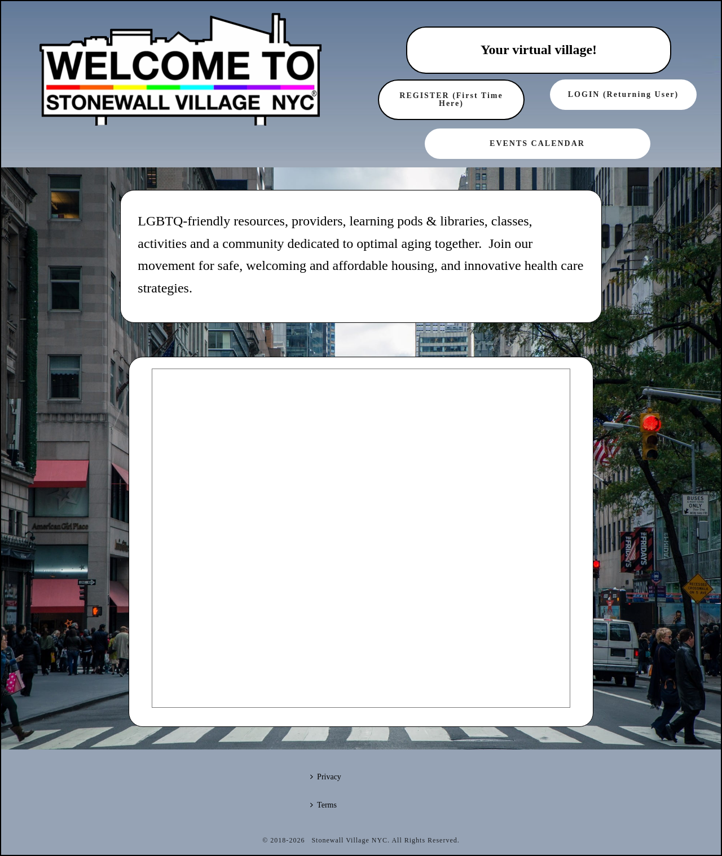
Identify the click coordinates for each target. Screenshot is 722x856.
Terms (323, 805)
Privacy (325, 777)
